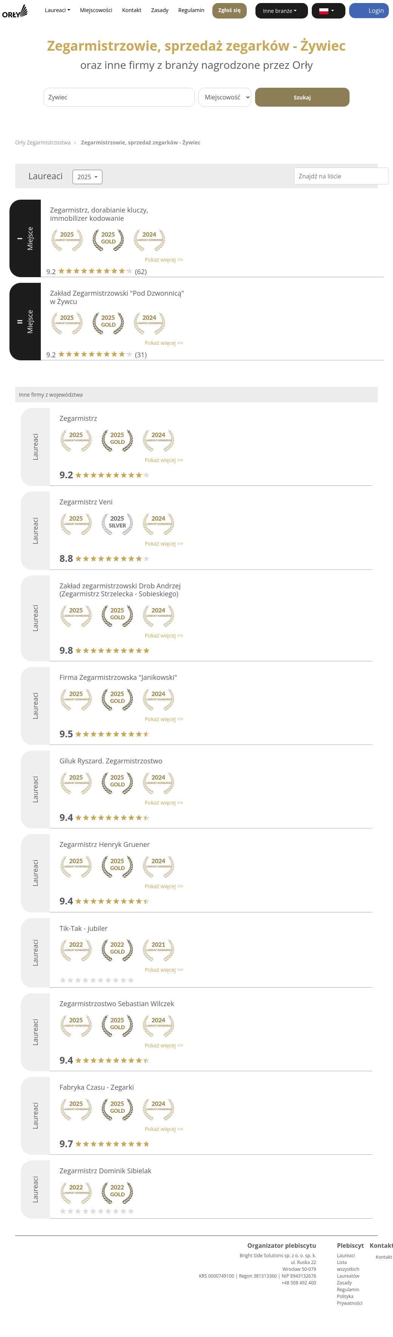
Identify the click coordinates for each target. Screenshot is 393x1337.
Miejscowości (96, 10)
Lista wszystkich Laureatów (348, 1269)
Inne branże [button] (277, 10)
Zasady (160, 10)
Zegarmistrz (78, 418)
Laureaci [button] (55, 10)
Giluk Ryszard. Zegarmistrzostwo (110, 760)
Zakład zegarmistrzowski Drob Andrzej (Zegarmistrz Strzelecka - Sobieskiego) (120, 590)
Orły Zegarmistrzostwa (43, 142)
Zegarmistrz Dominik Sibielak (105, 1170)
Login (369, 10)
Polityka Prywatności (349, 1299)
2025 (85, 177)
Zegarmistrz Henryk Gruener (104, 844)
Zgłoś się (229, 10)
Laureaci (346, 1255)
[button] (328, 11)
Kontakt (131, 10)
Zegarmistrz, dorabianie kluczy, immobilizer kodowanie (99, 214)
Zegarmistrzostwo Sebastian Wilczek (116, 1003)
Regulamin (191, 10)
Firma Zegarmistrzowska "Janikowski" (118, 677)
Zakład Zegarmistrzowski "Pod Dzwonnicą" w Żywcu (117, 297)
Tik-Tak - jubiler (83, 928)
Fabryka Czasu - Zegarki (96, 1087)
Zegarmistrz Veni (86, 501)
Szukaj (302, 97)
